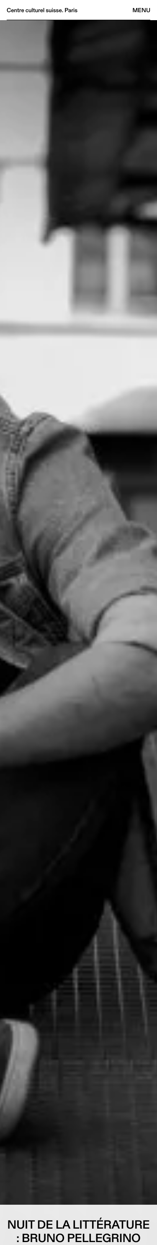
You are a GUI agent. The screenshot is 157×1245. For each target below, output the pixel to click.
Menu (141, 10)
